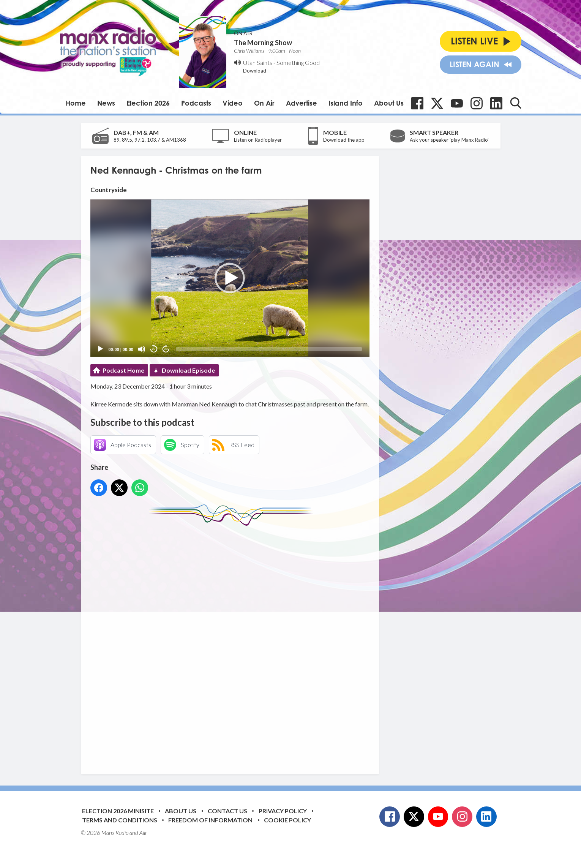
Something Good (298, 62)
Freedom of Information (210, 820)
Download (254, 71)
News (106, 103)
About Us (389, 103)
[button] (230, 278)
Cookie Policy (287, 820)
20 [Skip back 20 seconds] (154, 349)
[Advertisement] (232, 644)
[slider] (269, 349)
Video (233, 103)
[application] (229, 277)
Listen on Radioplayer (258, 140)
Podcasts (196, 103)
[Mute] (141, 349)
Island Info (345, 103)
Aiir (143, 832)
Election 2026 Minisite (118, 810)
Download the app (344, 140)
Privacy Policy (283, 810)
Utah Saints (257, 62)
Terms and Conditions (119, 820)
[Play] (100, 349)
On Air (264, 103)
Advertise (301, 103)
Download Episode (188, 370)
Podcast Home (123, 370)
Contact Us (227, 810)
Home (76, 103)
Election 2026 (148, 103)
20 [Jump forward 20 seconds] (166, 349)
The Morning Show (263, 42)
